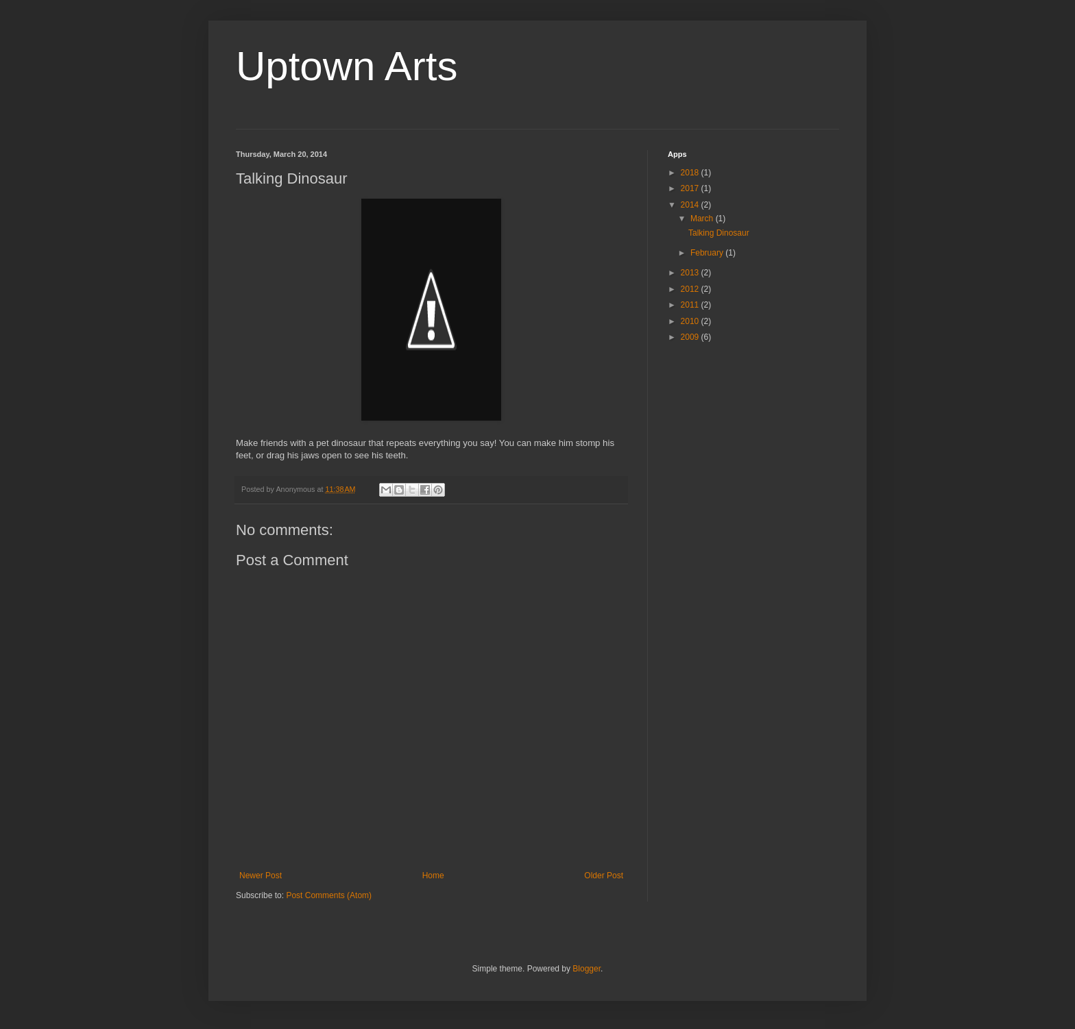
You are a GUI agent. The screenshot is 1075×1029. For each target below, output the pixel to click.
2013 (691, 272)
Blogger (586, 969)
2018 (691, 172)
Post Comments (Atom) (329, 895)
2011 (691, 305)
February (707, 253)
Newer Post (260, 875)
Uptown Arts (346, 66)
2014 (691, 205)
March (703, 218)
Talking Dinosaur (718, 233)
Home (433, 875)
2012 (691, 289)
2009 (691, 337)
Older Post (603, 875)
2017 (691, 188)
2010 (691, 321)
